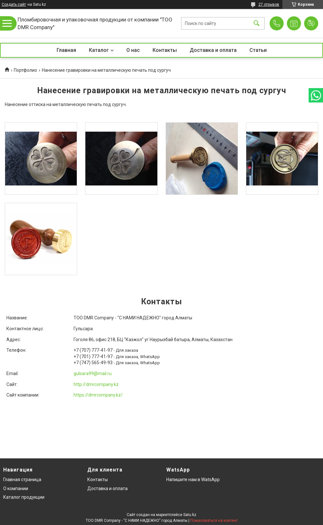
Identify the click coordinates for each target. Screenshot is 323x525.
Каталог (99, 50)
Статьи (258, 50)
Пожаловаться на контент (214, 520)
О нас (133, 50)
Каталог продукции (23, 497)
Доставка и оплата (213, 50)
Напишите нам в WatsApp (193, 479)
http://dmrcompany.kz (96, 384)
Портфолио (25, 70)
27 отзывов (268, 4)
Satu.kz (189, 515)
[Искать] (256, 23)
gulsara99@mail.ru (93, 373)
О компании (15, 488)
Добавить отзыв (311, 23)
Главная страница (22, 479)
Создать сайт (14, 4)
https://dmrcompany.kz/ (98, 395)
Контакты (165, 50)
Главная (66, 50)
